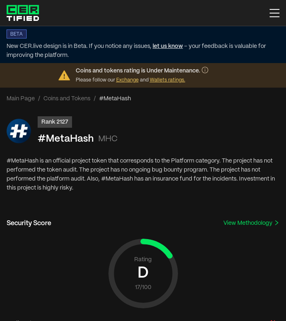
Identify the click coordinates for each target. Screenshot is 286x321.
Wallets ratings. (167, 80)
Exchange (127, 80)
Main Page (21, 99)
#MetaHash (66, 139)
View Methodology (251, 223)
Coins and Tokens (66, 99)
